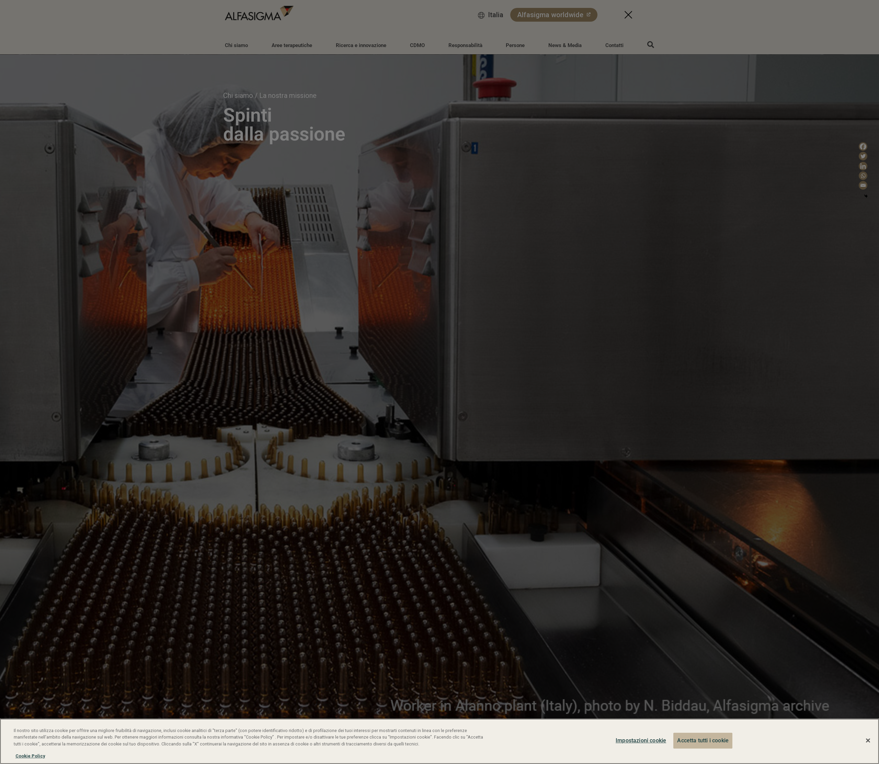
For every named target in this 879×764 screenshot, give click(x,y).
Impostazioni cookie (641, 740)
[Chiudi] (868, 740)
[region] (439, 741)
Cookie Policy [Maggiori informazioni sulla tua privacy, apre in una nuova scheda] (30, 756)
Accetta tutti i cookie (703, 740)
